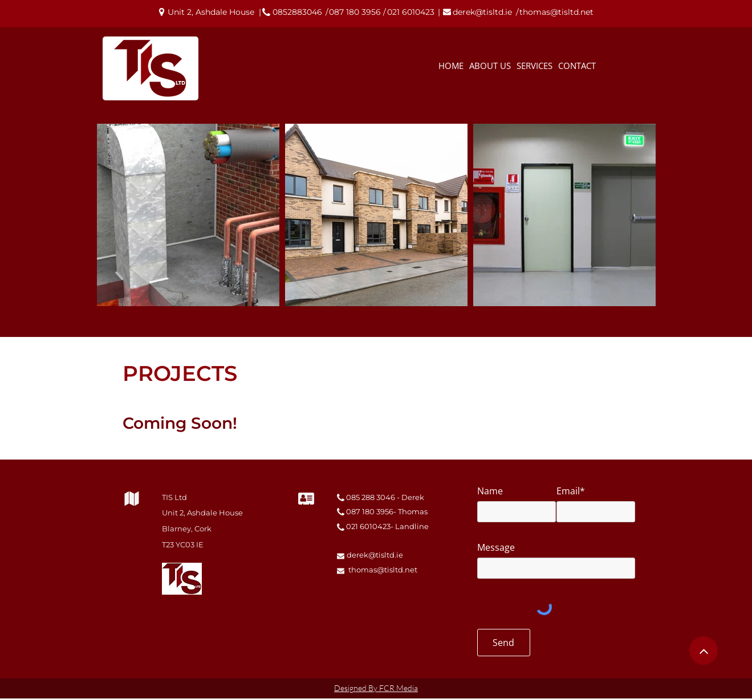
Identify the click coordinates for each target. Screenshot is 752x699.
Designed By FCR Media (376, 688)
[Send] (503, 642)
